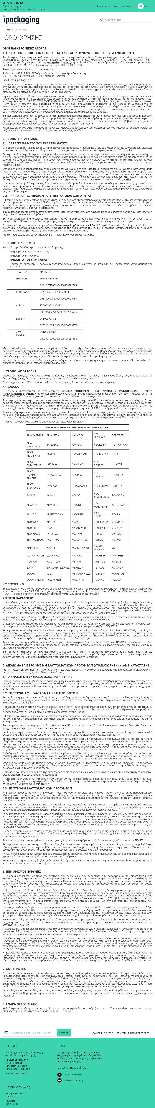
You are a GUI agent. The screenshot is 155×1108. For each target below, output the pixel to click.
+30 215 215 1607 (16, 2)
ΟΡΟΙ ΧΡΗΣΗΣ (145, 1101)
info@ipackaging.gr (97, 1060)
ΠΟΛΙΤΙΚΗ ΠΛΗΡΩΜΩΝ (105, 1101)
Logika (48, 1053)
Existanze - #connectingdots (141, 1107)
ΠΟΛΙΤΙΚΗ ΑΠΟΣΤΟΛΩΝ (127, 1101)
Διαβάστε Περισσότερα (17, 1077)
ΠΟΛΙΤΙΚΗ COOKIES (63, 1101)
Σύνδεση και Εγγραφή (122, 6)
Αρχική (8, 28)
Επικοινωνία (103, 6)
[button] (101, 19)
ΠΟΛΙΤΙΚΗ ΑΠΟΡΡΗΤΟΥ (83, 1101)
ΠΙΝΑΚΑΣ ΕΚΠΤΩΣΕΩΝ (139, 1034)
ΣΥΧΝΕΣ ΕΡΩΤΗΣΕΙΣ (102, 1034)
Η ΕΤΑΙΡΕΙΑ (120, 1034)
